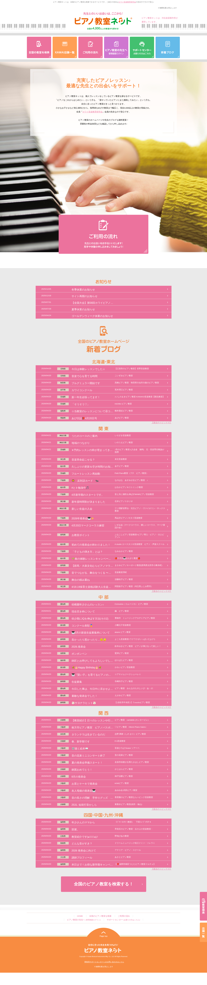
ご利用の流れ (124, 916)
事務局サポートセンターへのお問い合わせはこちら (104, 962)
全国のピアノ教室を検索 (100, 916)
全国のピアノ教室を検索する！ (103, 884)
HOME (80, 916)
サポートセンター (123, 920)
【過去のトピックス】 (161, 423)
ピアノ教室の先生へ (83, 920)
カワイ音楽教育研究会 (127, 2)
